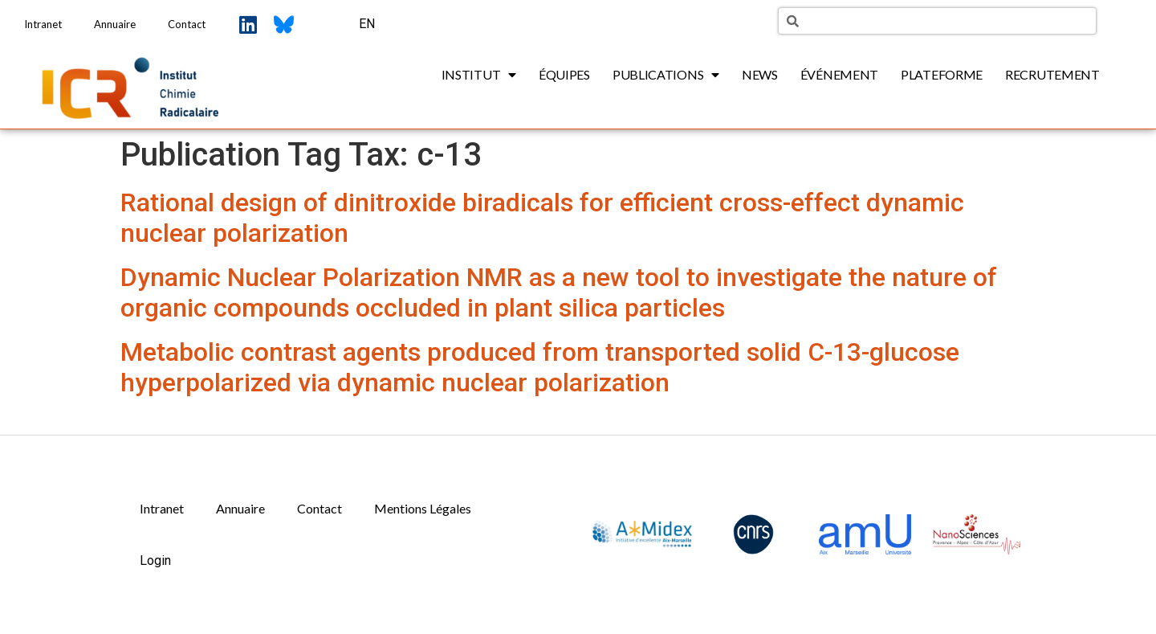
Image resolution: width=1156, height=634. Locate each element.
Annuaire (115, 24)
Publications (666, 74)
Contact (187, 24)
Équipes (564, 74)
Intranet (43, 24)
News (760, 74)
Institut (479, 74)
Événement (839, 74)
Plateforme (942, 74)
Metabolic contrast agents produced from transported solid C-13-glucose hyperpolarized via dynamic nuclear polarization (539, 367)
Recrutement (1052, 74)
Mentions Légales (422, 508)
